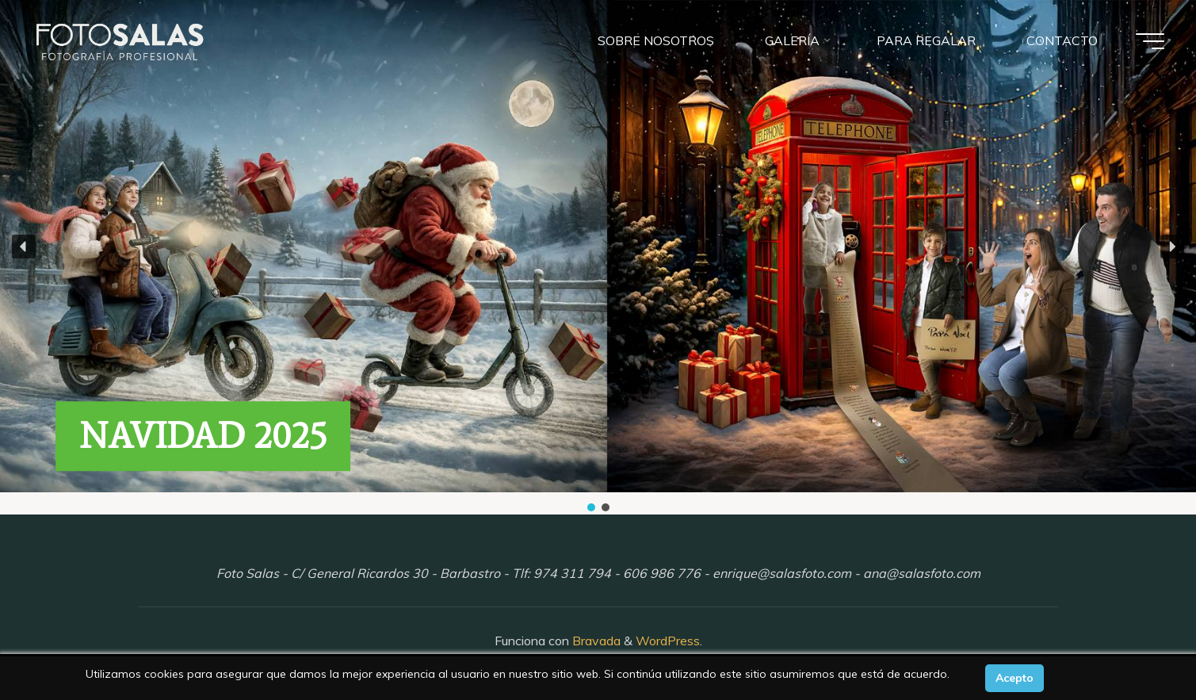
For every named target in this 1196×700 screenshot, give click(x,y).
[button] (24, 246)
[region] (598, 257)
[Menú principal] (1150, 41)
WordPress (668, 640)
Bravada (595, 640)
